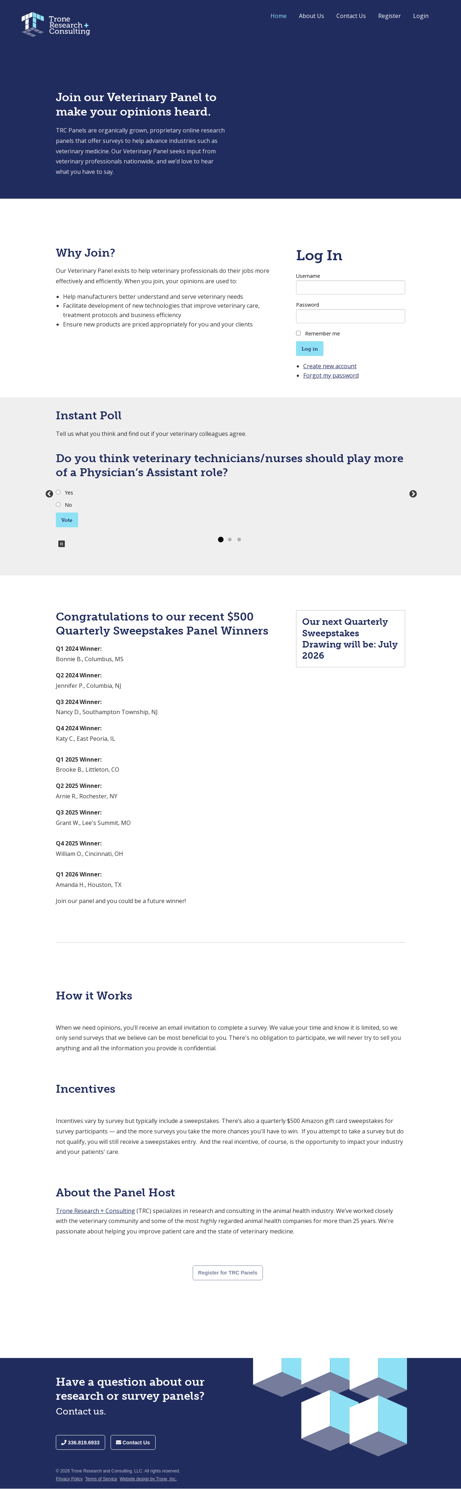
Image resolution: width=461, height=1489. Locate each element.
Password (307, 304)
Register (389, 16)
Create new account (330, 366)
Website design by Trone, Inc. (148, 1478)
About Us (311, 16)
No (68, 504)
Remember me (322, 333)
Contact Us (351, 16)
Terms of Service (101, 1478)
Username (308, 275)
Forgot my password (331, 375)
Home (278, 16)
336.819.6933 (80, 1442)
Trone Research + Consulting (95, 1211)
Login (421, 16)
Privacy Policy (69, 1478)
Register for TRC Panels (228, 1273)
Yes (69, 492)
